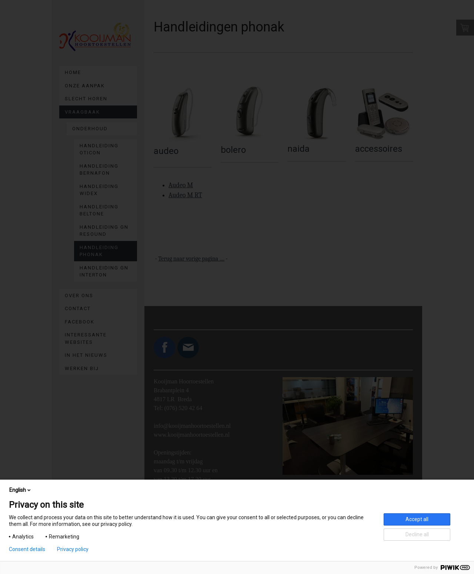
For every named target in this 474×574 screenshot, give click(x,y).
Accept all (416, 519)
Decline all (417, 534)
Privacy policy (73, 549)
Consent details (27, 549)
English (20, 490)
